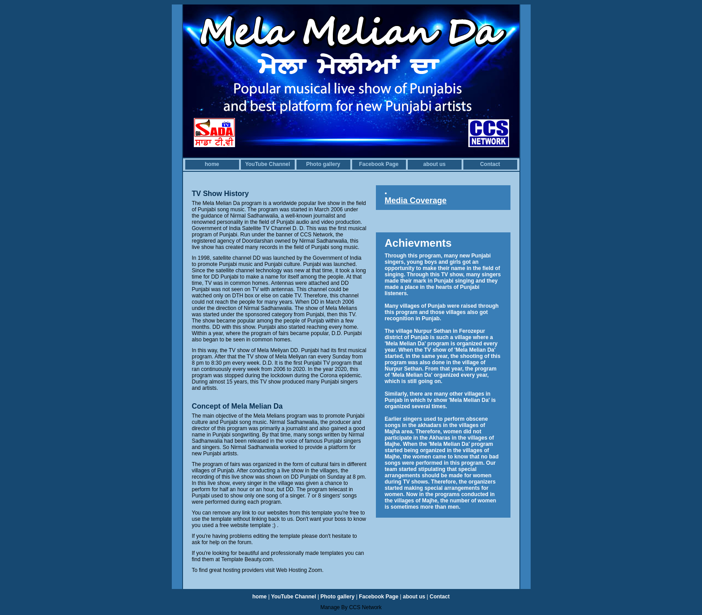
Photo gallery (323, 164)
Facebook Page (378, 164)
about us (434, 164)
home (212, 164)
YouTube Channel (267, 164)
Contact (490, 164)
